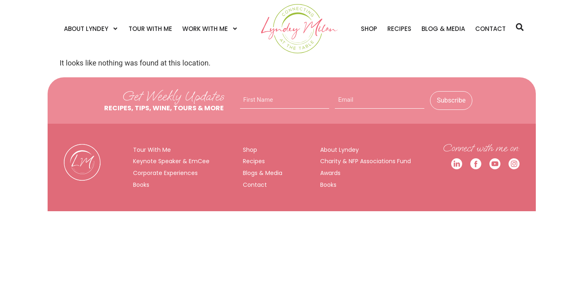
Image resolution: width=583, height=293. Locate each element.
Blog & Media (443, 28)
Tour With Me (150, 28)
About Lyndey (91, 29)
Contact (490, 28)
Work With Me (210, 29)
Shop (369, 28)
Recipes (399, 28)
